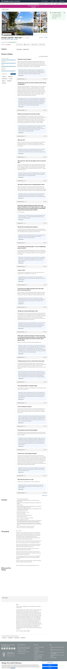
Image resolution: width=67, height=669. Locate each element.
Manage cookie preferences (39, 651)
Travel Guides (63, 3)
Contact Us (52, 1)
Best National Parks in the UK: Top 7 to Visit (57, 650)
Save (42, 37)
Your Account (62, 1)
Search (13, 73)
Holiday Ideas (57, 3)
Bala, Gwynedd (9, 39)
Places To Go (49, 3)
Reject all (49, 665)
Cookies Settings (50, 662)
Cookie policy (37, 650)
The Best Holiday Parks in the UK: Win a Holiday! (57, 655)
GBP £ (56, 1)
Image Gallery (7, 34)
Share (46, 37)
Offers (53, 3)
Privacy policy (37, 648)
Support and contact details (39, 647)
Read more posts (53, 657)
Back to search (5, 9)
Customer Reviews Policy (39, 654)
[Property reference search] (13, 4)
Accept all (50, 667)
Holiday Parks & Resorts (42, 3)
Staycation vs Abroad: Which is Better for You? (57, 648)
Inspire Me (36, 659)
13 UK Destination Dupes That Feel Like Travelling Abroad (57, 653)
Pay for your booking (38, 656)
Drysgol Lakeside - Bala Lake (11, 37)
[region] (33, 665)
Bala (28, 630)
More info (36, 653)
